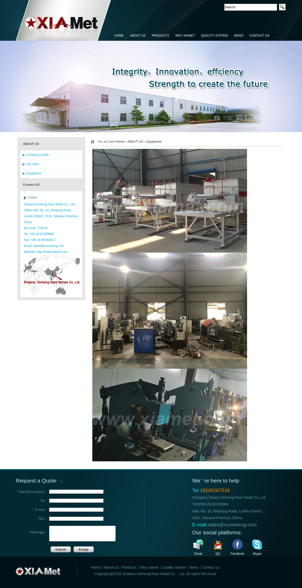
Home (120, 141)
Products (129, 567)
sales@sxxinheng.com (232, 524)
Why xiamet (149, 567)
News (194, 567)
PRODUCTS (160, 35)
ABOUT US (138, 35)
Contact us (210, 567)
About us (111, 567)
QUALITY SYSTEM (214, 35)
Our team (32, 164)
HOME (119, 35)
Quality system (174, 567)
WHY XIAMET (185, 35)
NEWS (238, 35)
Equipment (33, 173)
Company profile (37, 155)
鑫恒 (63, 20)
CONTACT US (260, 35)
